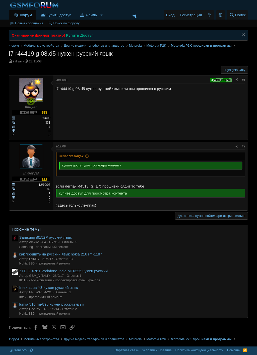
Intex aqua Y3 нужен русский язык (48, 287)
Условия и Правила (157, 350)
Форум (26, 15)
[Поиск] (237, 15)
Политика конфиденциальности (199, 350)
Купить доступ (58, 15)
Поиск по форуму (66, 23)
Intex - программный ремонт (40, 297)
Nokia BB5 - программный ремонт (44, 263)
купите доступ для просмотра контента (91, 165)
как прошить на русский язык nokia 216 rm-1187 (60, 254)
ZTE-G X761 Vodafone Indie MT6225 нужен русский (63, 271)
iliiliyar (17, 61)
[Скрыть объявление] (243, 35)
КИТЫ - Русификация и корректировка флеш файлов (59, 280)
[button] (101, 15)
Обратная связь (126, 350)
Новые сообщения (29, 23)
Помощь (233, 350)
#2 (243, 146)
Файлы (92, 15)
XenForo (19, 350)
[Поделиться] (237, 80)
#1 (243, 80)
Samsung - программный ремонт (44, 247)
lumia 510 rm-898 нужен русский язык (51, 304)
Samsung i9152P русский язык (45, 237)
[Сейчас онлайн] (31, 101)
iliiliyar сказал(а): (71, 156)
